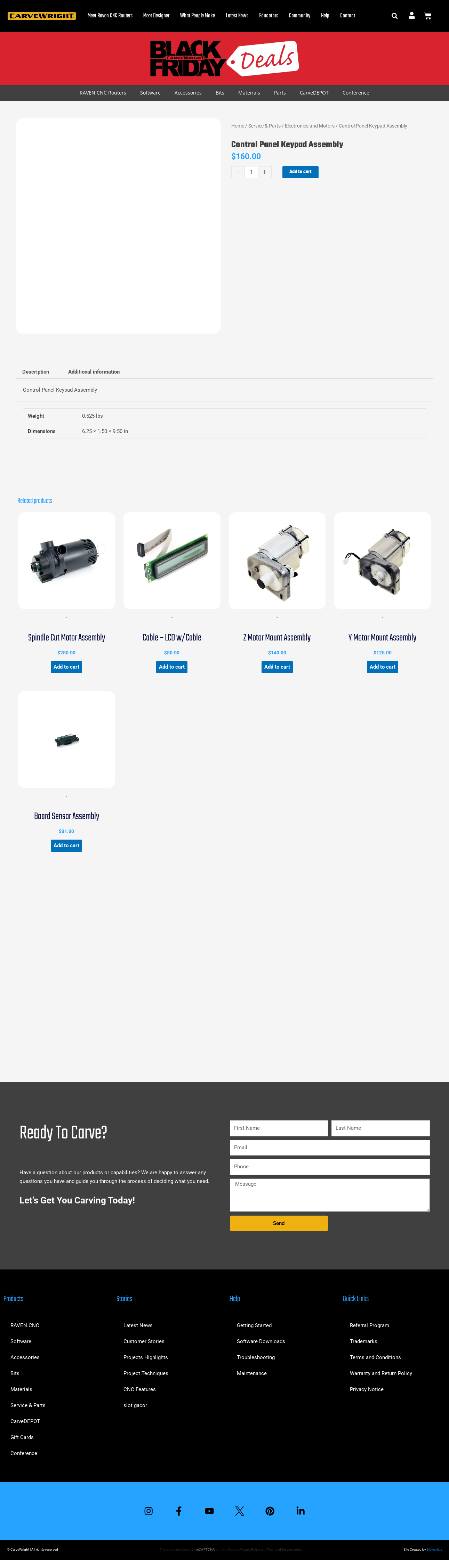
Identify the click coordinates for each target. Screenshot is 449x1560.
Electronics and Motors (310, 126)
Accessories (188, 92)
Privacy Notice (367, 1389)
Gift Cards (22, 1437)
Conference (356, 92)
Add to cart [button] (66, 667)
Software (150, 92)
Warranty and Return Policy (381, 1373)
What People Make (197, 16)
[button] (395, 16)
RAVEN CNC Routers (103, 92)
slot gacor (135, 1405)
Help (325, 16)
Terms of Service (279, 1549)
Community (299, 16)
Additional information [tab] (94, 372)
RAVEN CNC (24, 1325)
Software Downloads (261, 1341)
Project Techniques (145, 1373)
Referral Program (369, 1325)
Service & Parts (264, 126)
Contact (347, 16)
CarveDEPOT (314, 92)
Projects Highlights (145, 1357)
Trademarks (363, 1341)
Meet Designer (156, 16)
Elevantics (434, 1549)
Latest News (237, 16)
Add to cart (300, 172)
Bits (220, 92)
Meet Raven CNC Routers (110, 16)
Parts (280, 92)
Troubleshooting (256, 1357)
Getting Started (254, 1325)
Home (237, 126)
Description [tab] (35, 372)
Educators (268, 16)
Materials (249, 92)
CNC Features (139, 1389)
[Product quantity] (251, 172)
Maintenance (252, 1373)
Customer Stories (144, 1341)
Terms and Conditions (375, 1357)
